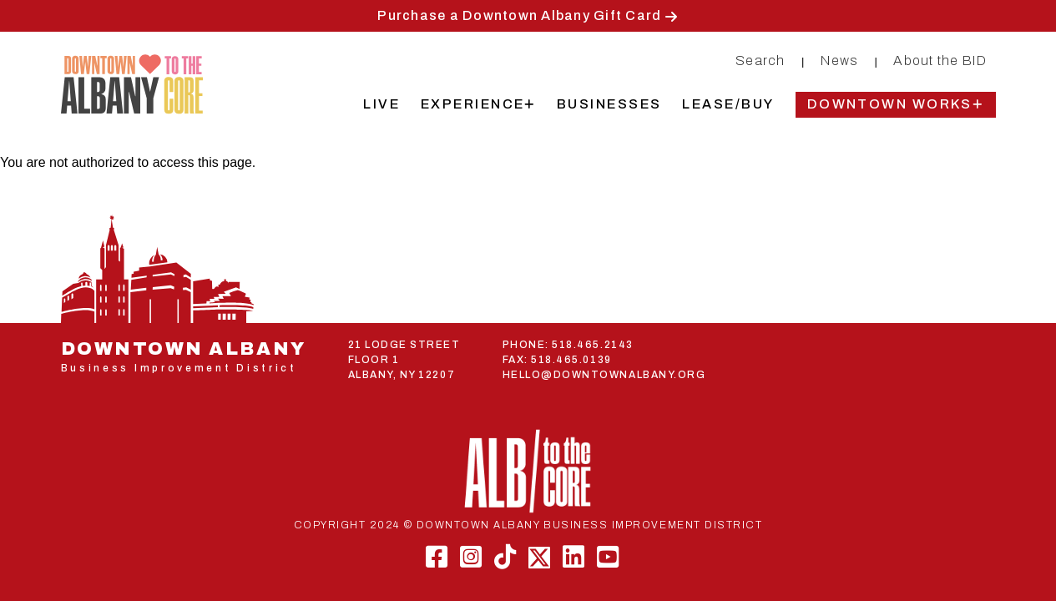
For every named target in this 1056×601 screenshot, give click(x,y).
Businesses (609, 104)
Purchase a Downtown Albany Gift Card (519, 15)
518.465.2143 (592, 345)
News (839, 60)
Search (760, 60)
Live (381, 104)
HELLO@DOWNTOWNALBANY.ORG (604, 375)
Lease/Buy (728, 104)
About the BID (940, 60)
